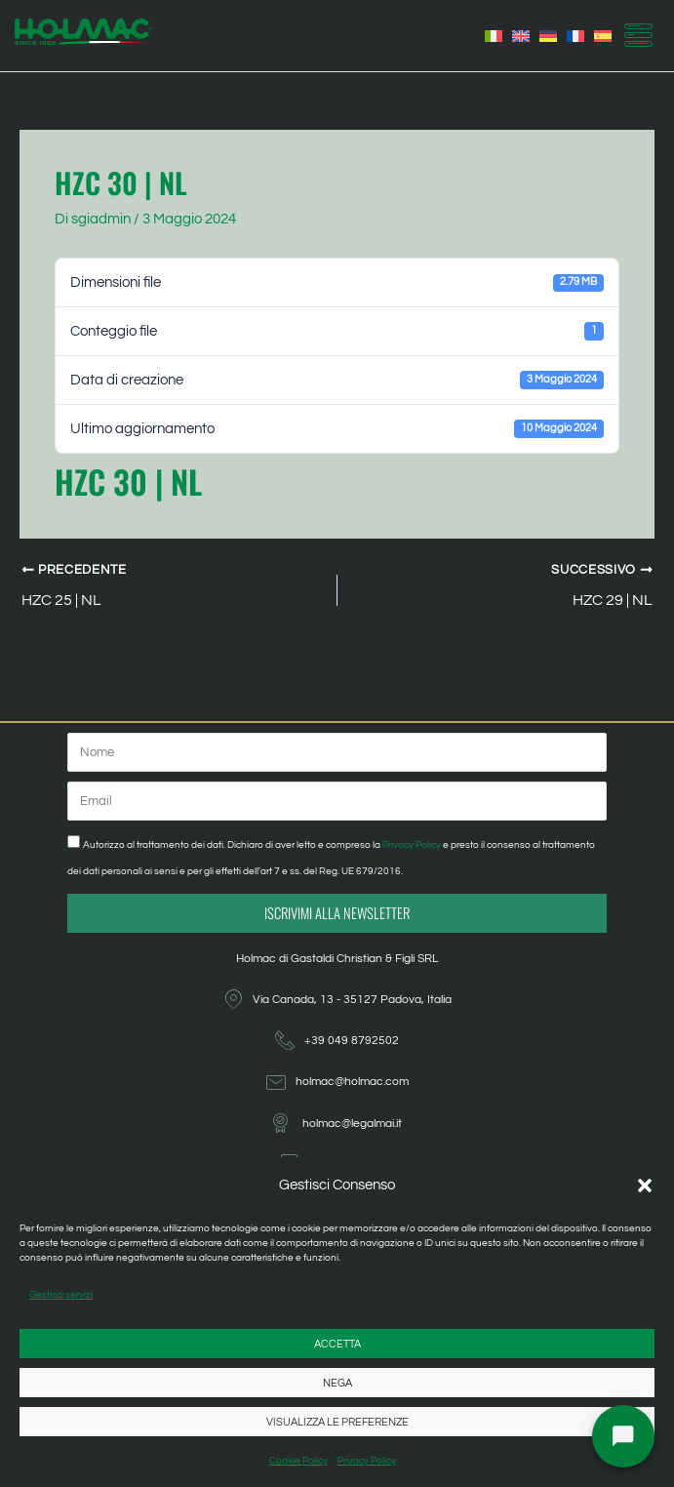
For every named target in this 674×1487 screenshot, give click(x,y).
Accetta (337, 1344)
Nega (337, 1383)
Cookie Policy (298, 1461)
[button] (644, 1185)
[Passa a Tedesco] (548, 36)
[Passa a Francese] (575, 36)
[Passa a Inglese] (521, 36)
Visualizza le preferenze (337, 1422)
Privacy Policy (366, 1461)
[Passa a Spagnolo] (602, 36)
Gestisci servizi (61, 1295)
